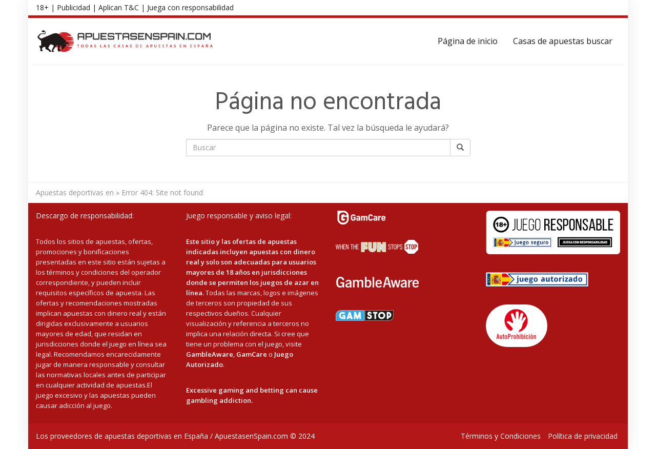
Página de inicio (468, 41)
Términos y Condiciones (501, 436)
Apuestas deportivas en (75, 192)
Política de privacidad (583, 436)
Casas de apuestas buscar (562, 41)
